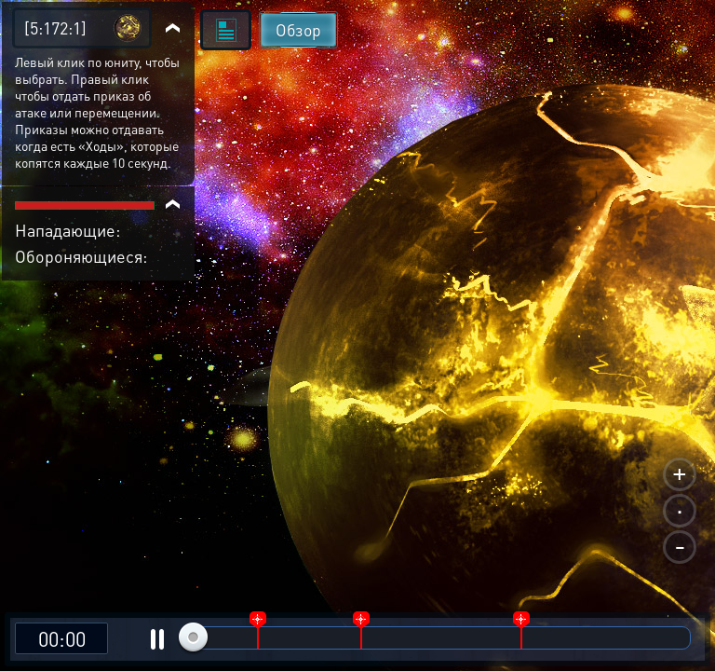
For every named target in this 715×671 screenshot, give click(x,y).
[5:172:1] (55, 27)
